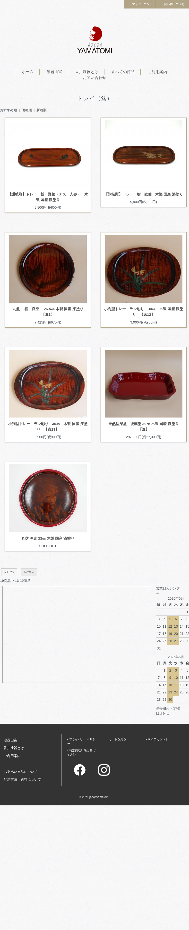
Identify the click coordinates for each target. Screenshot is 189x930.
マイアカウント (140, 4)
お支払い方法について (21, 772)
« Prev (9, 572)
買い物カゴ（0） (172, 4)
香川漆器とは (86, 72)
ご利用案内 (157, 72)
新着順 (41, 110)
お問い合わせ (94, 78)
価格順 (27, 110)
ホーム (28, 72)
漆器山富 (54, 72)
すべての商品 (123, 72)
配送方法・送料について (22, 779)
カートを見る (117, 739)
